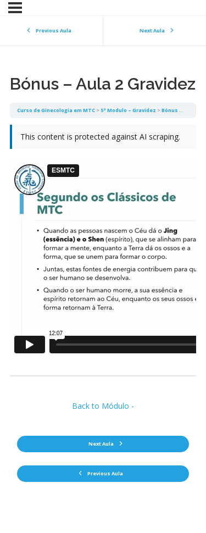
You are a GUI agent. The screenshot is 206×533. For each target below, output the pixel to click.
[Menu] (15, 7)
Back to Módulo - (103, 406)
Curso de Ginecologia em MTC (56, 110)
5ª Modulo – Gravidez (128, 110)
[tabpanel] (103, 247)
